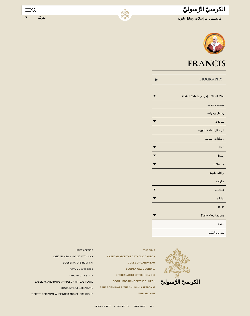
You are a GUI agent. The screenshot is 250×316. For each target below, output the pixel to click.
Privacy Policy (102, 306)
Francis (207, 63)
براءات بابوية (217, 173)
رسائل (220, 155)
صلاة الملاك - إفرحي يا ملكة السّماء (203, 96)
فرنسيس (214, 19)
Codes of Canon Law (141, 262)
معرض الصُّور (216, 232)
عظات (220, 147)
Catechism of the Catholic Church (131, 256)
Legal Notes (140, 306)
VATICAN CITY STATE (81, 275)
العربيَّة (38, 18)
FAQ (152, 306)
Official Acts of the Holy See (135, 275)
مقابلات (219, 121)
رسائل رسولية (215, 113)
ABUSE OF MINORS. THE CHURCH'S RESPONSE (127, 287)
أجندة (221, 224)
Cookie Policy (121, 306)
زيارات (220, 198)
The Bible (149, 250)
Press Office (84, 250)
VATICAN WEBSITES (81, 269)
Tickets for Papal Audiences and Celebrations (62, 294)
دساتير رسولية (215, 104)
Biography (188, 79)
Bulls (221, 207)
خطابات (219, 190)
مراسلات (200, 19)
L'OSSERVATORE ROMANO (78, 262)
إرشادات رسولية (214, 138)
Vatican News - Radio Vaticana (73, 256)
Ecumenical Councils (140, 268)
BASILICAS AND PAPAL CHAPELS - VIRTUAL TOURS (64, 281)
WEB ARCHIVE (146, 293)
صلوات (220, 181)
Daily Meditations (212, 215)
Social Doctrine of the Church (134, 281)
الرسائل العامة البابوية (211, 130)
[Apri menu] (27, 10)
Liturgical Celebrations (77, 287)
